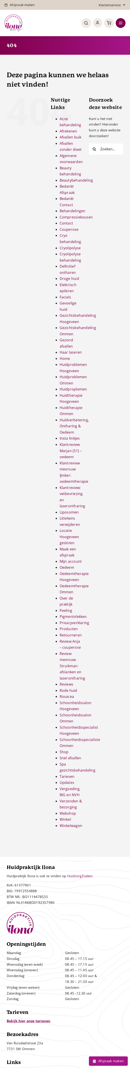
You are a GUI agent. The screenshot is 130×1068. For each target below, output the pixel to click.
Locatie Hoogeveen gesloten (69, 536)
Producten (69, 628)
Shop (64, 751)
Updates (67, 782)
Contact (66, 223)
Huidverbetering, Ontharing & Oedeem (74, 426)
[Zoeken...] (106, 149)
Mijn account (71, 561)
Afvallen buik (71, 137)
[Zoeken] (94, 149)
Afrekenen (68, 131)
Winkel (65, 819)
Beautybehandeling (76, 180)
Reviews (66, 684)
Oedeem (67, 567)
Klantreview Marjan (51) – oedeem (71, 450)
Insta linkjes (70, 438)
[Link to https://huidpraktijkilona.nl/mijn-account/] (97, 22)
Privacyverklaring (74, 622)
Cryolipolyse (70, 247)
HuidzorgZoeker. (80, 876)
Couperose (69, 229)
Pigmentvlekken (73, 616)
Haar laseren (71, 352)
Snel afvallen (70, 757)
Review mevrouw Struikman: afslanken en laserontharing (72, 666)
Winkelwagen (71, 825)
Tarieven (67, 776)
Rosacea (67, 696)
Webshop (68, 813)
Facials (65, 297)
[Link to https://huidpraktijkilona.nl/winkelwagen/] (109, 23)
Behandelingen (73, 210)
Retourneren (71, 635)
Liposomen (69, 512)
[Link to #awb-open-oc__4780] (86, 23)
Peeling (66, 610)
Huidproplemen (73, 389)
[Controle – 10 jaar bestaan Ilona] (13, 16)
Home (65, 358)
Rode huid (68, 690)
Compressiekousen (76, 217)
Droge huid (69, 278)
